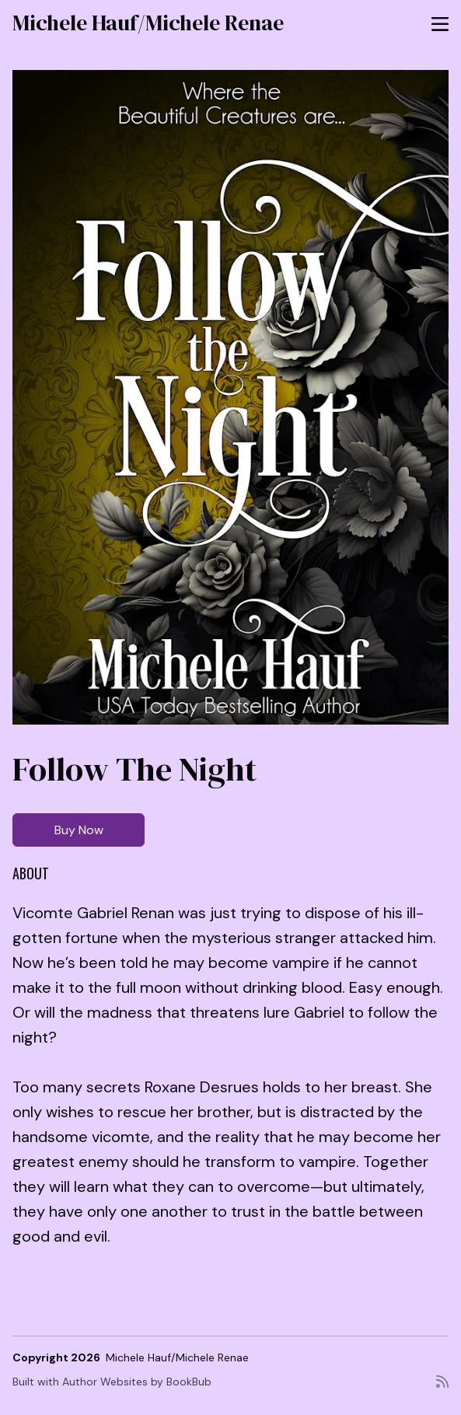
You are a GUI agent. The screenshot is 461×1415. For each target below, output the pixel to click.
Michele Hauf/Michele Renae (148, 22)
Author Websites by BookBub (136, 1382)
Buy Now (78, 830)
